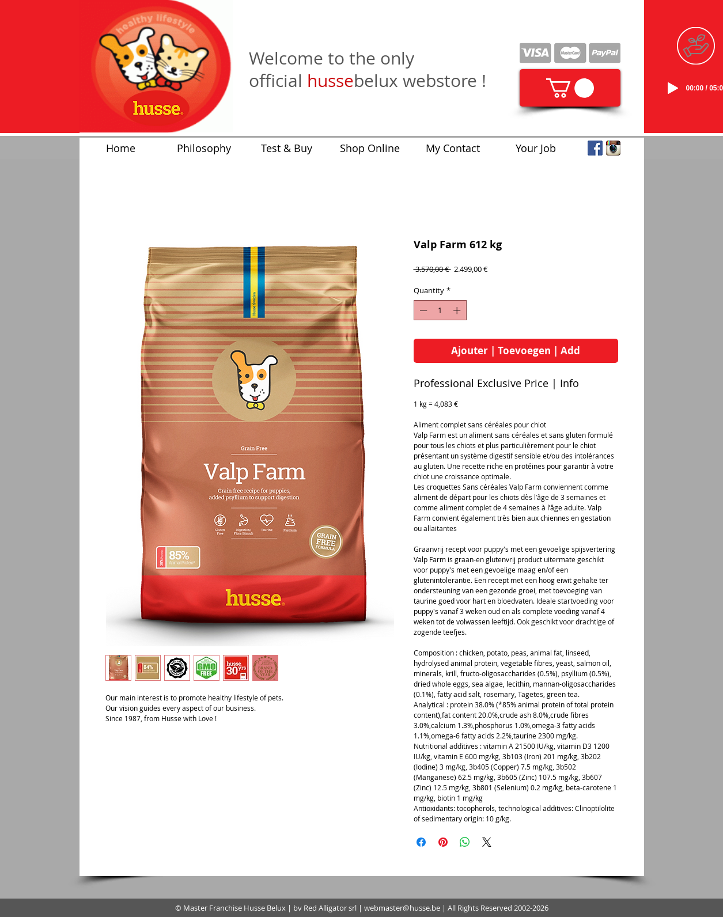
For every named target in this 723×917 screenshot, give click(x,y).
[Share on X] (487, 842)
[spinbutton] (440, 310)
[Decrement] (422, 310)
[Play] (673, 88)
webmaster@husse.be (402, 908)
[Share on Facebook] (421, 842)
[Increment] (458, 310)
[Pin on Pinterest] (443, 842)
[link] (570, 88)
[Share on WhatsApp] (465, 842)
